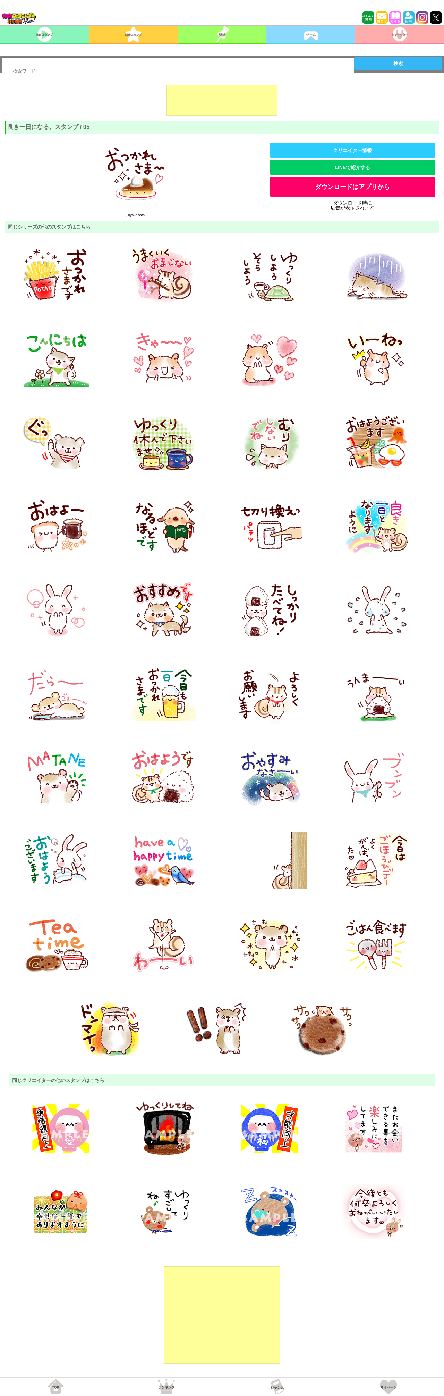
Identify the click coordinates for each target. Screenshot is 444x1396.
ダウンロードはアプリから (352, 186)
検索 (398, 63)
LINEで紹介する (352, 167)
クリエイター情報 (352, 150)
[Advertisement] (222, 98)
